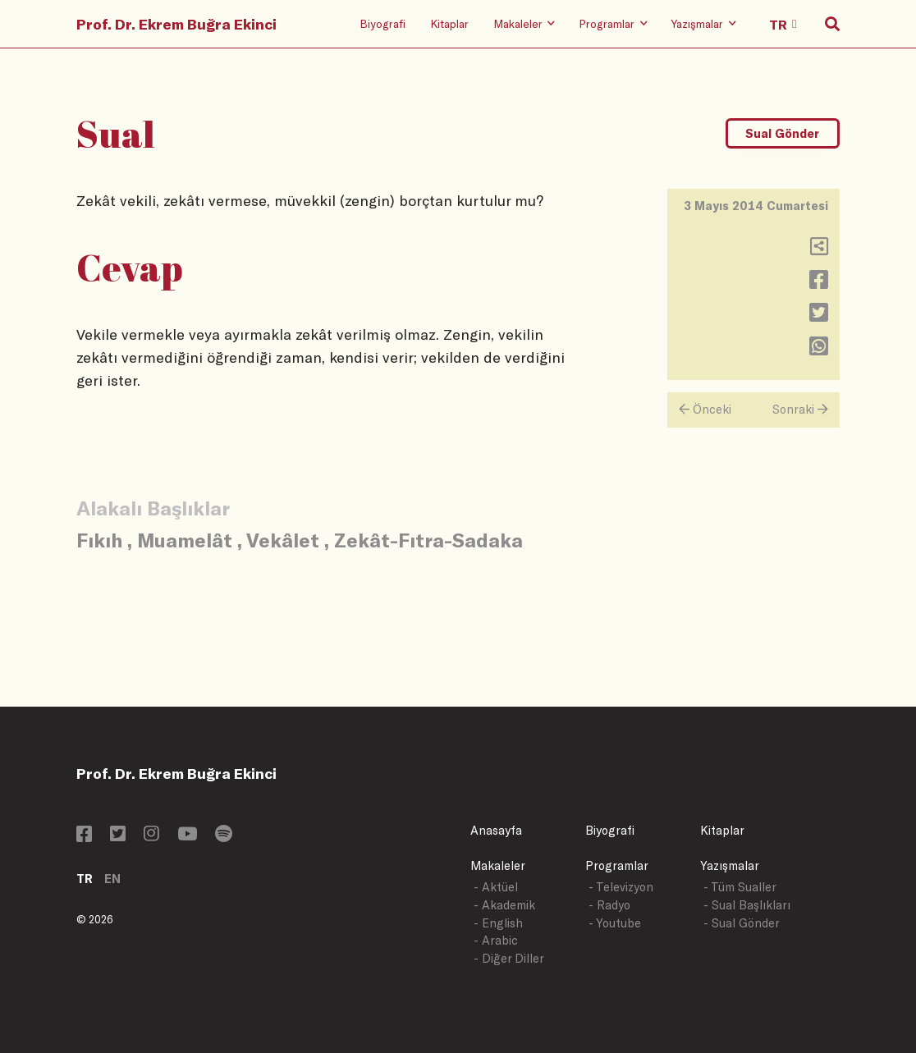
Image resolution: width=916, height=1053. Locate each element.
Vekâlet (282, 540)
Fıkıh (99, 540)
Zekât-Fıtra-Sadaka (428, 540)
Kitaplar (449, 23)
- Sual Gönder (741, 923)
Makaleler (497, 865)
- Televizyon (621, 887)
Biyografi (382, 23)
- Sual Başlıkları (746, 905)
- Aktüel (496, 887)
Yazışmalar (729, 865)
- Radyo (609, 905)
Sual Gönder (782, 133)
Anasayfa (496, 830)
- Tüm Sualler (739, 887)
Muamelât (184, 540)
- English (498, 923)
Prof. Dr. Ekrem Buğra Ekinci (176, 24)
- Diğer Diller (509, 958)
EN (112, 879)
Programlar (616, 865)
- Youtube (615, 923)
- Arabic (496, 940)
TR (84, 879)
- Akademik (504, 905)
